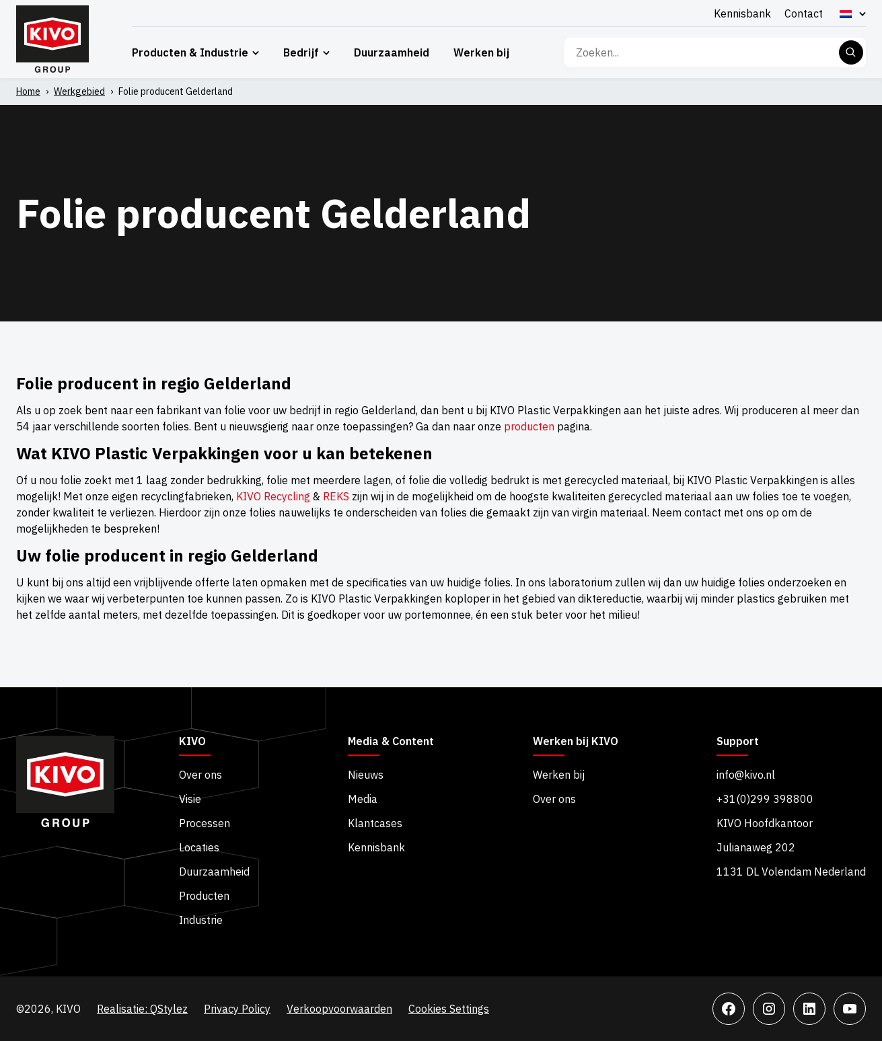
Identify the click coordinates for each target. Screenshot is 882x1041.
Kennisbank (742, 13)
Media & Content (391, 742)
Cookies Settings (448, 1008)
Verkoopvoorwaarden (339, 1008)
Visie (190, 799)
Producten (204, 895)
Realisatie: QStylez (142, 1008)
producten (529, 426)
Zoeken (851, 52)
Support (737, 742)
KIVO (192, 742)
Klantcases (375, 823)
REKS (336, 496)
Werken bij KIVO (575, 742)
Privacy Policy (237, 1008)
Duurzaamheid (391, 52)
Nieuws (365, 774)
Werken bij (481, 52)
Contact (803, 13)
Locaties (199, 847)
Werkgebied (79, 91)
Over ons (200, 774)
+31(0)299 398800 (764, 799)
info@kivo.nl (745, 774)
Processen (204, 823)
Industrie (201, 920)
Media (362, 799)
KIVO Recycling (273, 496)
